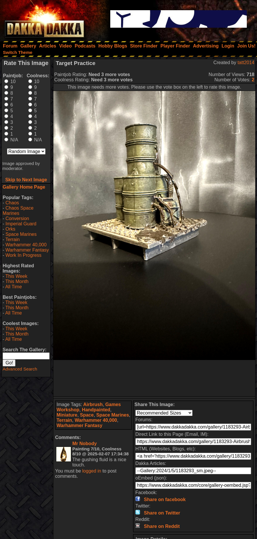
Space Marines (21, 234)
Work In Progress (23, 255)
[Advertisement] (154, 378)
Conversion (17, 218)
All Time (13, 286)
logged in (91, 470)
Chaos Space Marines (18, 211)
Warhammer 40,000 (26, 244)
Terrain (12, 239)
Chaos (12, 202)
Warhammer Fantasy (27, 249)
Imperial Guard (21, 223)
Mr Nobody (84, 443)
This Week (16, 276)
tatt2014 (245, 62)
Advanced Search (20, 368)
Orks (10, 229)
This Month (16, 281)
